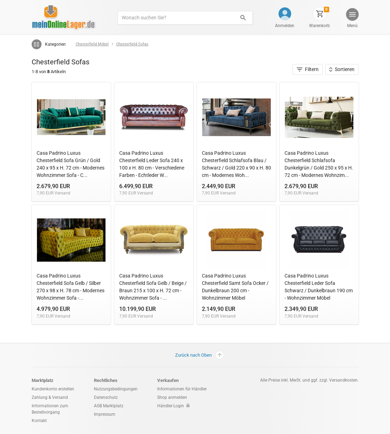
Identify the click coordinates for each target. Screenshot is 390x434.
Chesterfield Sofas (132, 44)
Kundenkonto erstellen (53, 389)
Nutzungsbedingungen (116, 389)
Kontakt (39, 420)
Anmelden (284, 25)
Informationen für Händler (182, 389)
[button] (352, 19)
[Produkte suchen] (176, 17)
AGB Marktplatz (108, 405)
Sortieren (341, 69)
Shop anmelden (172, 397)
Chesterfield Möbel (92, 44)
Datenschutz (106, 397)
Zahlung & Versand (50, 397)
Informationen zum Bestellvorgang (50, 409)
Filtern (308, 69)
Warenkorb (319, 25)
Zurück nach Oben (199, 355)
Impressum (104, 414)
